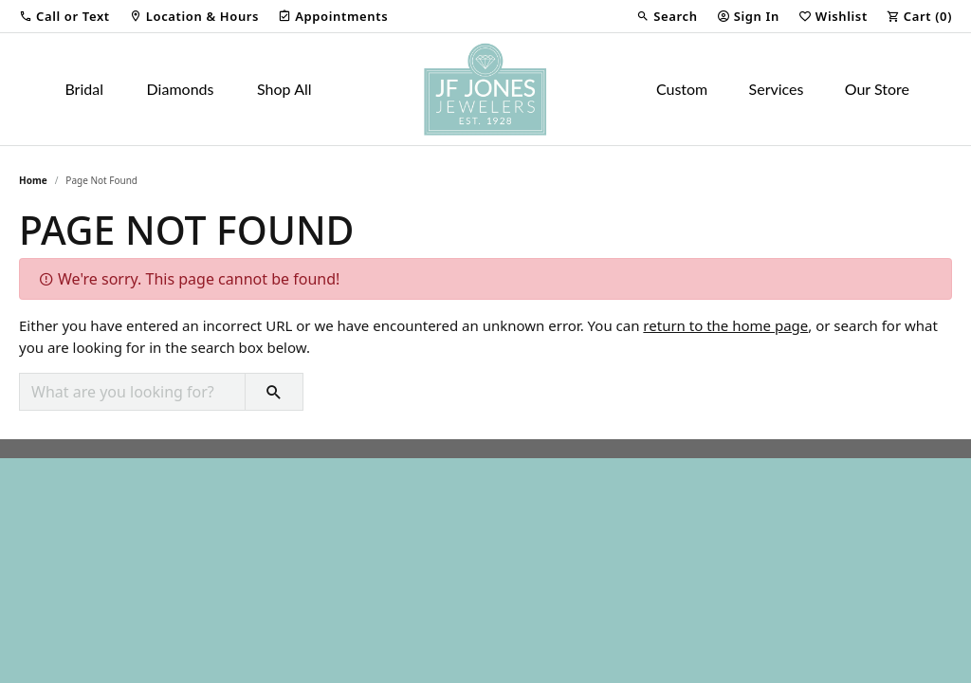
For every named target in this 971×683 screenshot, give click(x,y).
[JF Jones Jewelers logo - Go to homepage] (485, 89)
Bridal (83, 89)
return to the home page (725, 325)
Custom (681, 89)
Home (33, 180)
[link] (194, 16)
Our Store (877, 89)
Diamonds (180, 89)
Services (776, 89)
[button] (64, 16)
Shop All (284, 89)
